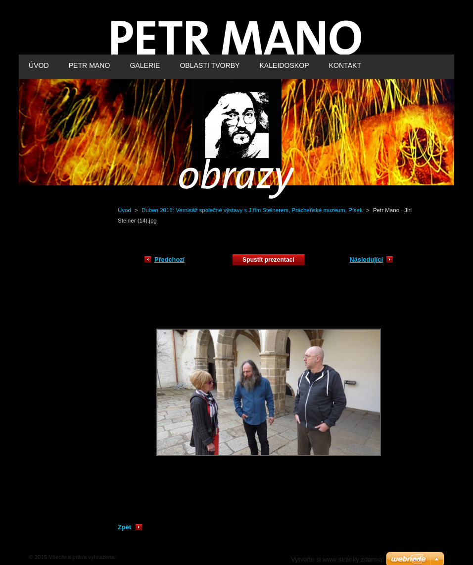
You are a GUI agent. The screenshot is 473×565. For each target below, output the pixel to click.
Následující (366, 259)
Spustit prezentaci (268, 259)
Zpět (124, 527)
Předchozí (169, 259)
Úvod (124, 210)
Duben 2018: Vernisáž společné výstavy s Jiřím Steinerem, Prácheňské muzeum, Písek (252, 210)
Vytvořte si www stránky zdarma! (337, 559)
